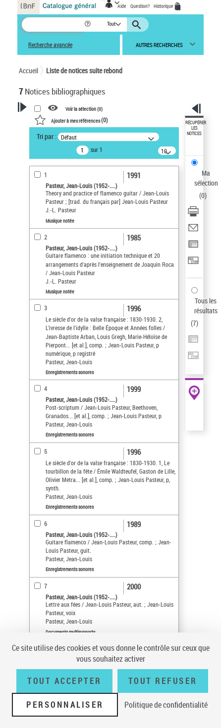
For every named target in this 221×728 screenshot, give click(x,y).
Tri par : (46, 136)
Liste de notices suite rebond (84, 70)
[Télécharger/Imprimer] (193, 214)
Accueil (28, 70)
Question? (140, 5)
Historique (164, 5)
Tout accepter (64, 681)
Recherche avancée (50, 45)
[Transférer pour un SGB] (193, 263)
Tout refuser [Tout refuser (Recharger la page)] (162, 681)
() (71, 120)
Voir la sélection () (84, 108)
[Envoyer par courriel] (193, 231)
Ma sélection (206, 178)
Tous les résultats (206, 305)
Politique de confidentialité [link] (166, 704)
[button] (88, 24)
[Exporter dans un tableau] (193, 247)
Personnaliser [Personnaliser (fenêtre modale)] (65, 704)
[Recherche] (53, 24)
